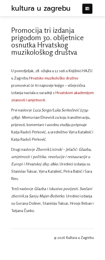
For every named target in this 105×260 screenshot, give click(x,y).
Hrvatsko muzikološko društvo (53, 78)
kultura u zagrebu (41, 8)
